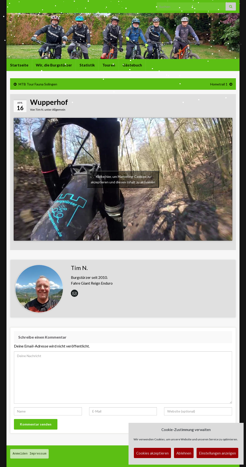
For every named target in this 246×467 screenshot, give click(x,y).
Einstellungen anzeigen (217, 453)
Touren (108, 65)
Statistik (87, 65)
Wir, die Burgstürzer (54, 65)
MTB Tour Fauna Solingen (37, 84)
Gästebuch (132, 65)
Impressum (38, 453)
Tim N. (40, 109)
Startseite (19, 65)
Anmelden (20, 453)
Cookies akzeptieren (152, 453)
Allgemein (58, 109)
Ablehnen (183, 453)
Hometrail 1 (219, 84)
